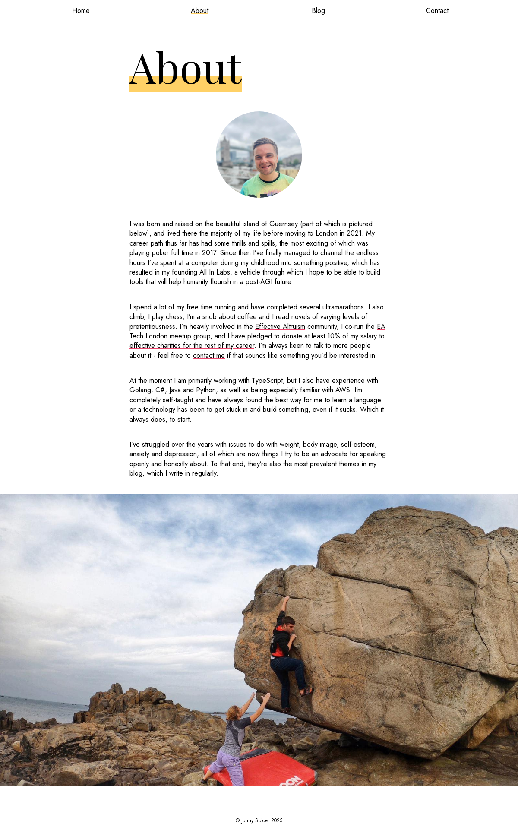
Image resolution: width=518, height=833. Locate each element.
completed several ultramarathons (315, 307)
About (199, 11)
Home (81, 11)
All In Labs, (215, 272)
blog (136, 473)
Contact (437, 11)
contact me (209, 355)
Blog (318, 11)
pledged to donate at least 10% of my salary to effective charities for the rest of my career (257, 340)
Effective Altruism (280, 326)
